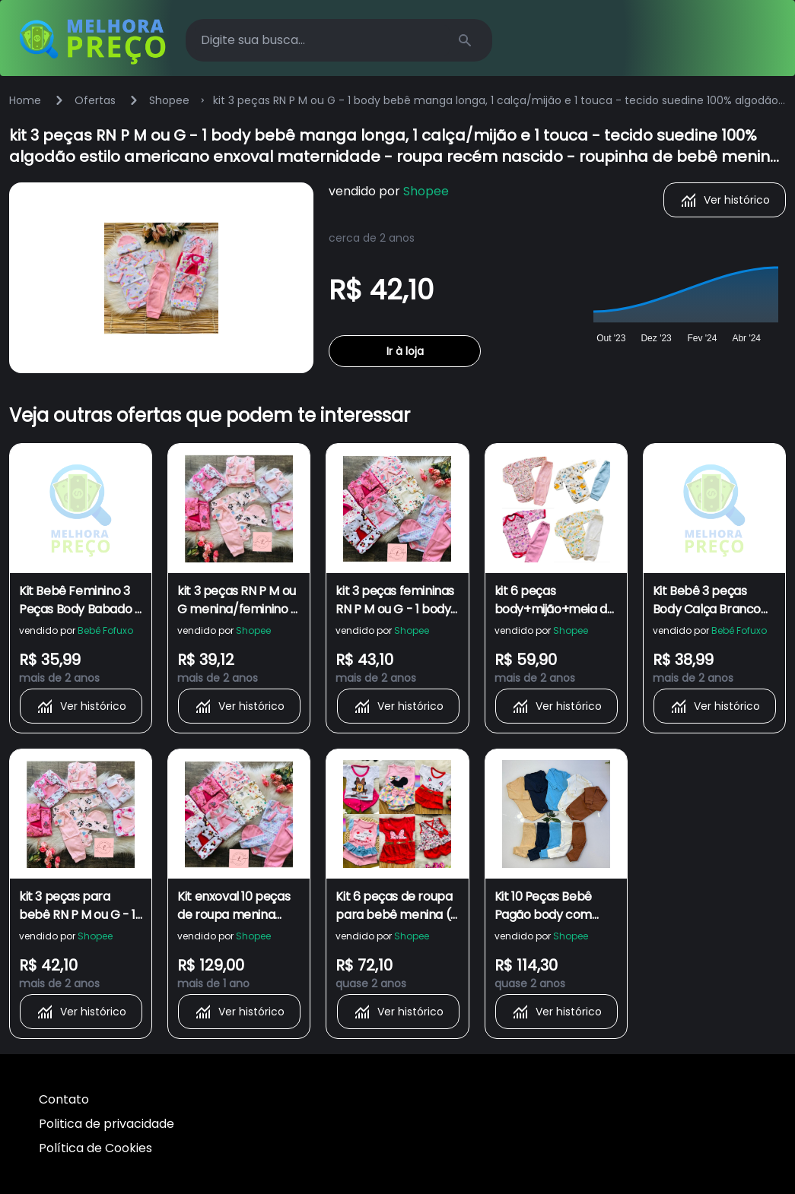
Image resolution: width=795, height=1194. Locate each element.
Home (25, 100)
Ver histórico (724, 200)
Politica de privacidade (106, 1123)
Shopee (169, 100)
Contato (64, 1099)
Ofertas (95, 100)
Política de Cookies (95, 1148)
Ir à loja (405, 351)
